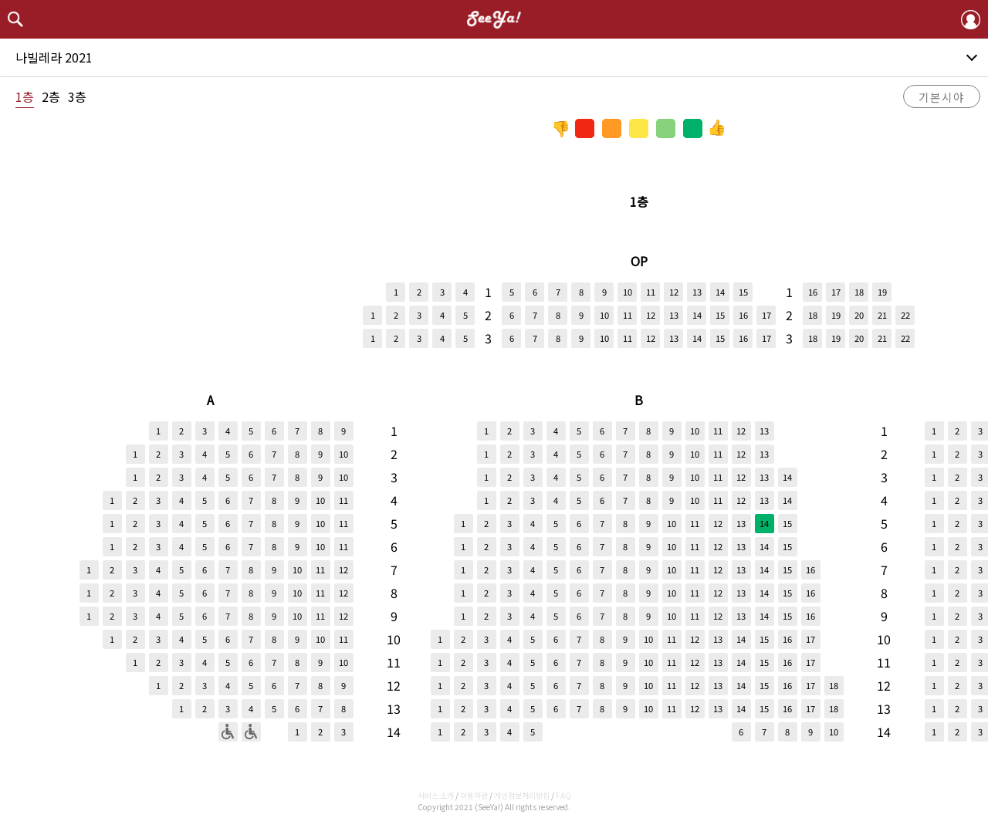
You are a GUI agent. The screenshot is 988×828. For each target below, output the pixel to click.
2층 (51, 96)
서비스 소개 (436, 795)
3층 (77, 96)
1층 (24, 96)
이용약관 (474, 795)
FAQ (563, 795)
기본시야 (942, 97)
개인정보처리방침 (522, 795)
